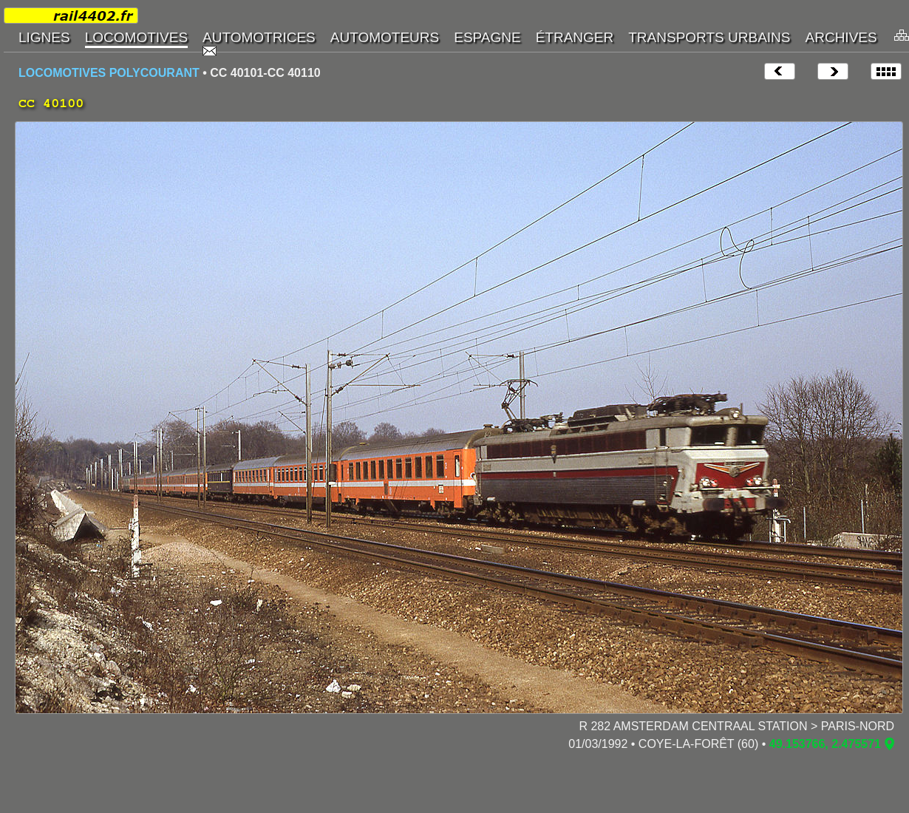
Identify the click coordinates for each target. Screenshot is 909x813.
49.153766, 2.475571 (825, 744)
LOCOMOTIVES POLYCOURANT (109, 73)
